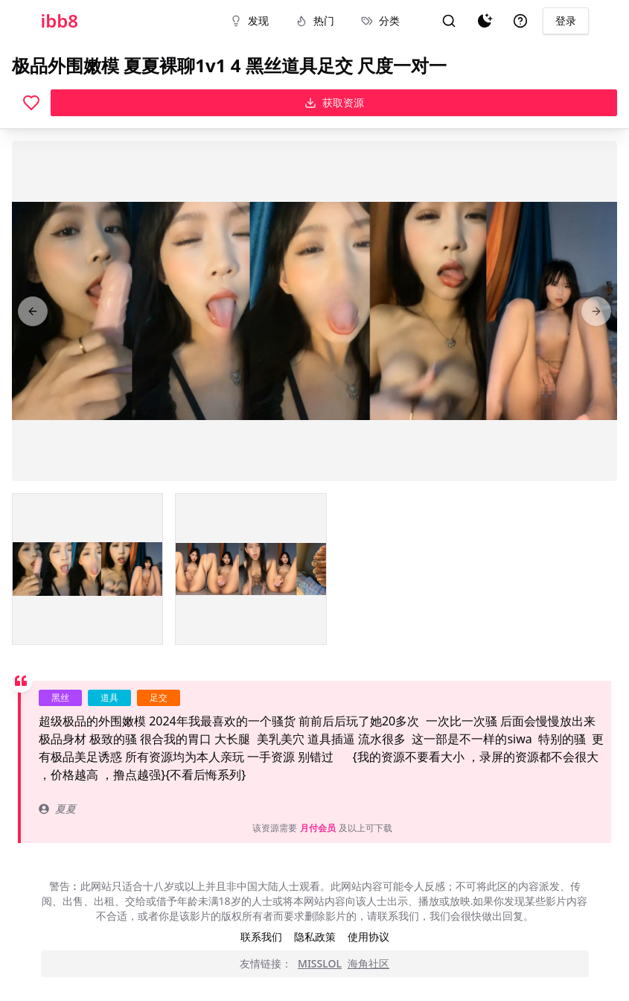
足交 (158, 697)
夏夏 (57, 808)
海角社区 (368, 963)
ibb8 (60, 21)
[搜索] (448, 20)
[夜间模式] (484, 20)
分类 (380, 20)
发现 (249, 20)
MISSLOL (320, 963)
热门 (315, 20)
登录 (565, 20)
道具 (109, 697)
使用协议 (368, 937)
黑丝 (60, 697)
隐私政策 (315, 937)
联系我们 (261, 937)
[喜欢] (31, 102)
